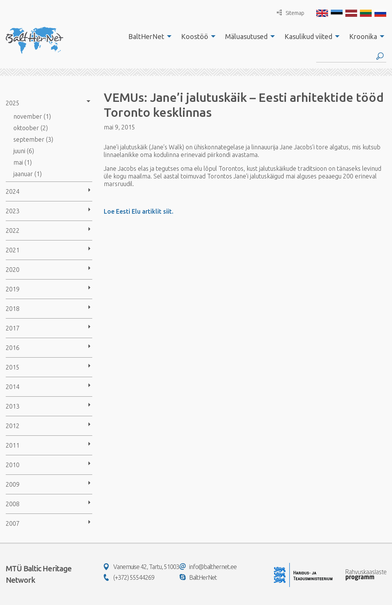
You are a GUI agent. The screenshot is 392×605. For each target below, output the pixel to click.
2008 (13, 503)
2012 (13, 425)
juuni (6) (23, 150)
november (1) (32, 116)
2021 (13, 250)
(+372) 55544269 (129, 577)
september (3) (33, 139)
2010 (13, 464)
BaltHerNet (146, 36)
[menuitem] (147, 36)
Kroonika (363, 36)
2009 (13, 484)
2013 (13, 406)
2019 (13, 289)
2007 (13, 523)
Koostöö (194, 36)
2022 (13, 230)
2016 (13, 347)
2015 (13, 367)
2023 (13, 211)
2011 (13, 445)
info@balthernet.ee (208, 566)
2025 (13, 103)
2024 (13, 191)
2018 (13, 308)
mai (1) (22, 162)
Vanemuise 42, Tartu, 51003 (141, 566)
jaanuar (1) (27, 173)
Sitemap (290, 13)
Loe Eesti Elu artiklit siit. (138, 211)
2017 (13, 328)
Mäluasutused (246, 36)
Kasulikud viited (308, 36)
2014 (13, 386)
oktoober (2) (30, 127)
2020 (13, 269)
